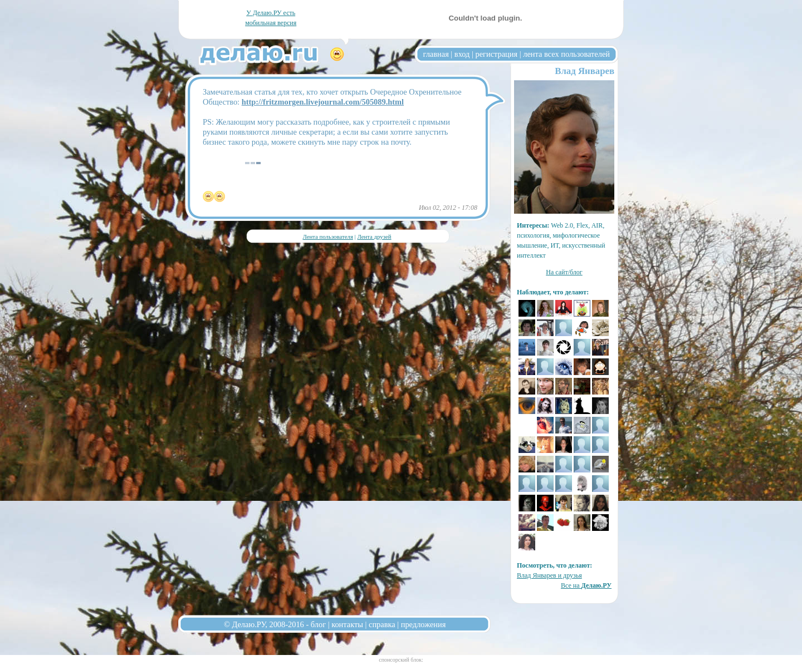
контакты (347, 624)
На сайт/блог (564, 272)
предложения (423, 624)
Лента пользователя (327, 236)
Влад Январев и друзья (549, 575)
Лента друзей (374, 236)
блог (318, 624)
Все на (586, 585)
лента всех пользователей (566, 54)
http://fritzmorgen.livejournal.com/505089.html (323, 101)
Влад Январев (584, 71)
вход (462, 54)
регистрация (496, 54)
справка (382, 624)
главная (436, 54)
